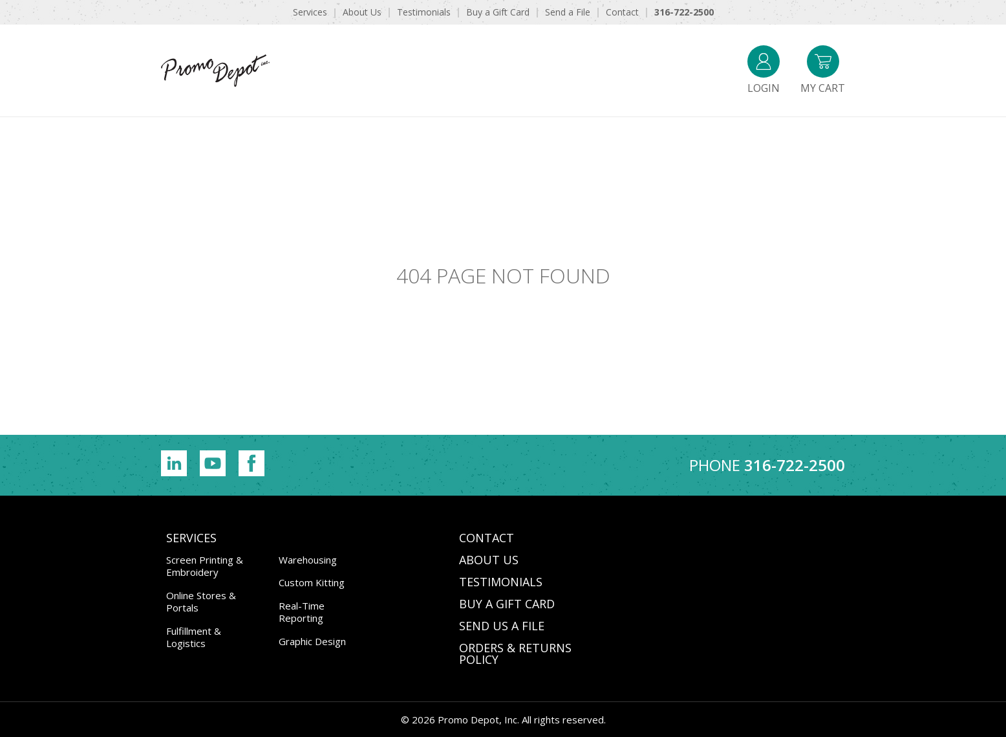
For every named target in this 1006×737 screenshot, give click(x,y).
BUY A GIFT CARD (507, 603)
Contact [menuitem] (622, 12)
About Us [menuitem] (362, 12)
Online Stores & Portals (201, 602)
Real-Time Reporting (302, 612)
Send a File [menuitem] (567, 12)
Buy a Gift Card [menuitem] (498, 12)
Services (191, 537)
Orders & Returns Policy (515, 653)
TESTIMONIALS (500, 581)
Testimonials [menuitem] (424, 12)
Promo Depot (242, 70)
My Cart (822, 70)
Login (763, 70)
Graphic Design (312, 641)
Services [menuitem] (310, 12)
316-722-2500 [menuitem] (684, 12)
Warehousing (308, 559)
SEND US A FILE (501, 625)
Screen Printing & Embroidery (204, 566)
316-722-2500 (794, 465)
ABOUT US (489, 559)
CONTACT (486, 537)
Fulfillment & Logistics (193, 637)
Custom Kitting (312, 582)
